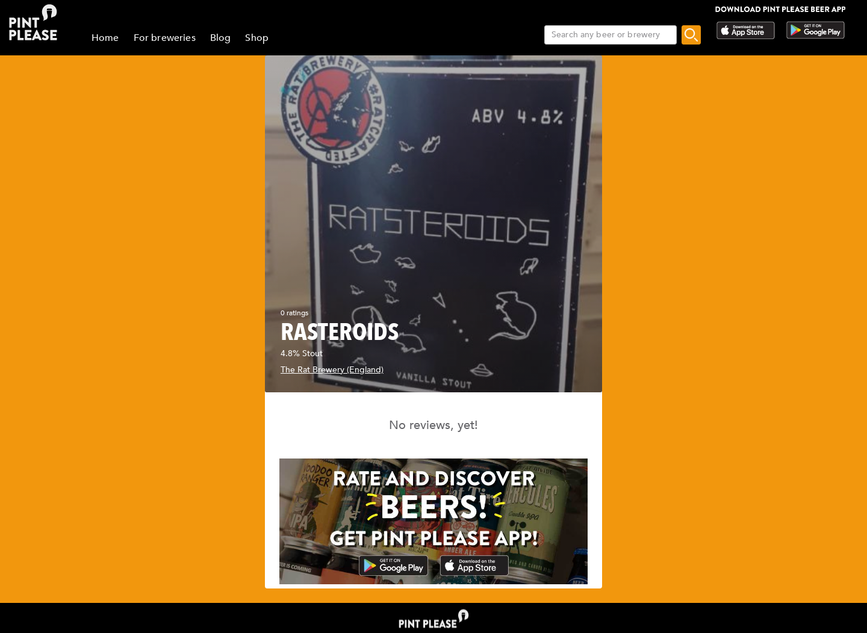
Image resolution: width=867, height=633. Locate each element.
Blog (220, 38)
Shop (257, 38)
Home (105, 38)
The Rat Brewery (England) (332, 369)
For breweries (165, 38)
